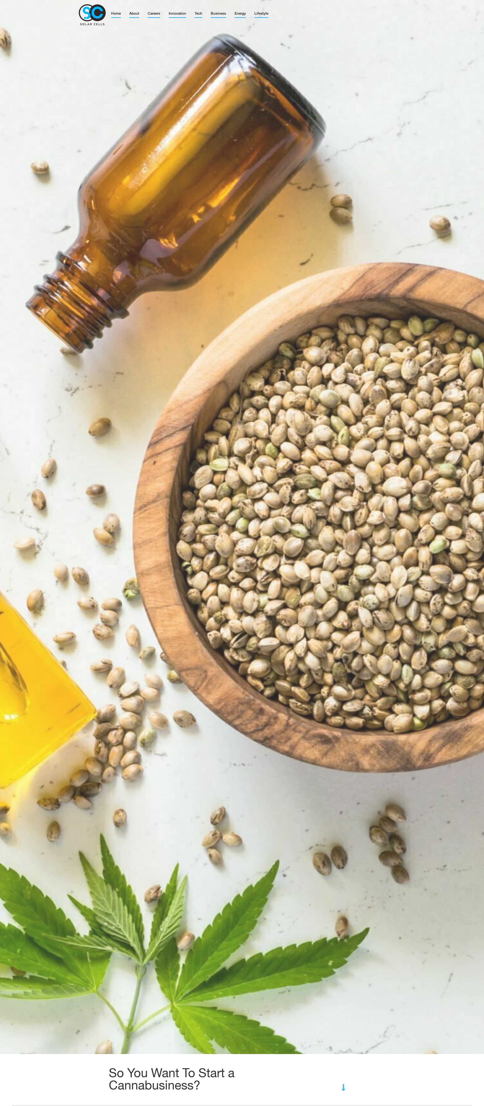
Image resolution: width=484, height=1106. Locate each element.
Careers (154, 13)
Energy (240, 13)
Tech (198, 13)
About (134, 13)
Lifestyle (261, 13)
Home (116, 13)
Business (218, 13)
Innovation (177, 13)
